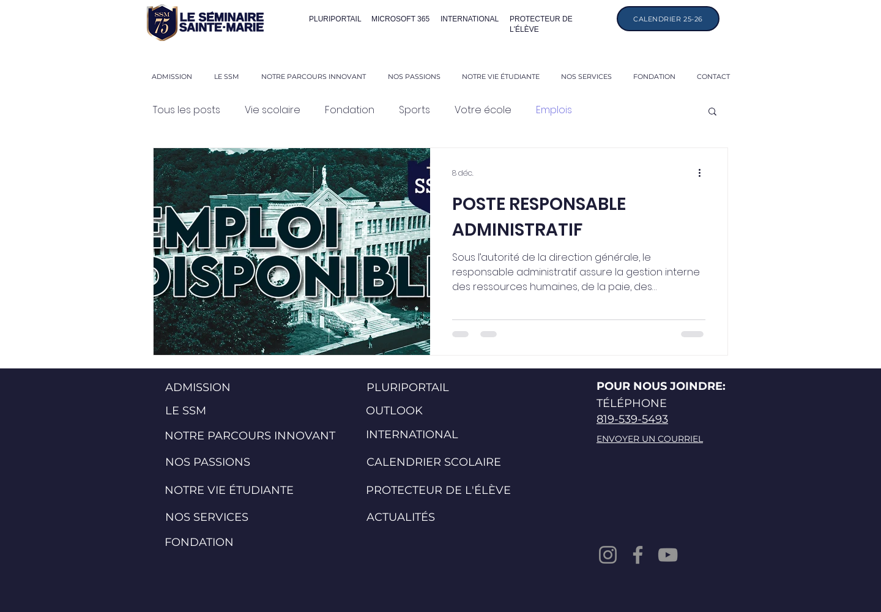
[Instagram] (608, 555)
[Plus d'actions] (703, 173)
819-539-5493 (632, 419)
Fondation (349, 110)
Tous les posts (186, 110)
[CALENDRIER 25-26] (668, 18)
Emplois (554, 110)
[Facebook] (638, 555)
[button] (712, 112)
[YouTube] (668, 555)
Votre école (483, 110)
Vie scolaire (272, 110)
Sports (414, 110)
